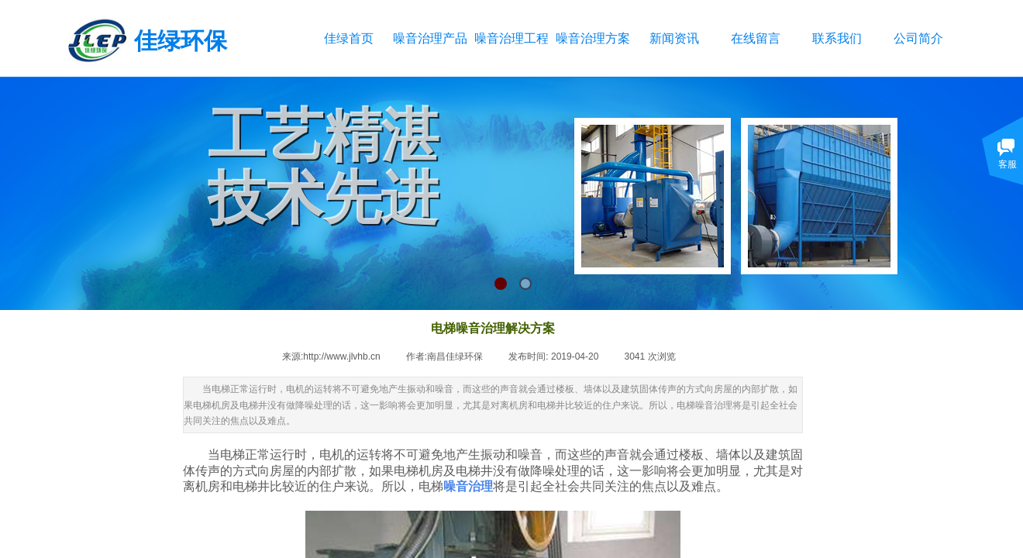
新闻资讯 (674, 38)
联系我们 (837, 38)
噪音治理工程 (511, 38)
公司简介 (918, 38)
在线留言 (755, 38)
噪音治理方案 (592, 38)
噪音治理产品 (430, 38)
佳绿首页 (349, 38)
